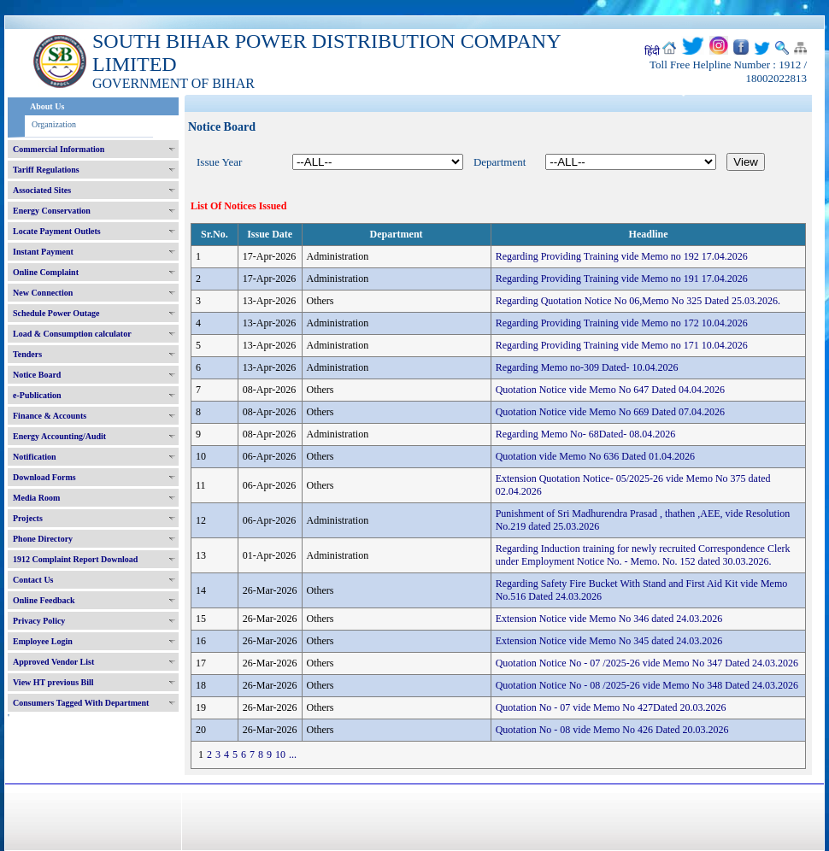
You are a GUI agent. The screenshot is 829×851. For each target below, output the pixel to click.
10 (280, 754)
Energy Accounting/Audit (59, 436)
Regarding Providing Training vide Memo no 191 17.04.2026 (622, 279)
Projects (28, 518)
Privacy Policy (39, 620)
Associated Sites (42, 190)
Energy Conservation (52, 210)
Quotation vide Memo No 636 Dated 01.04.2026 (595, 456)
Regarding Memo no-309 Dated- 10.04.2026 (587, 367)
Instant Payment (43, 251)
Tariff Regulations (46, 169)
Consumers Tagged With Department (81, 702)
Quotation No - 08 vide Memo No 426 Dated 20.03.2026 (612, 730)
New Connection (43, 292)
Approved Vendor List (53, 661)
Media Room (36, 497)
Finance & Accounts (49, 415)
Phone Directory (43, 538)
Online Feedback (44, 600)
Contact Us (33, 579)
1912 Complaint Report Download (75, 559)
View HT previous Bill (53, 682)
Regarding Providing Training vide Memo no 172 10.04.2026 (622, 323)
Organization (54, 124)
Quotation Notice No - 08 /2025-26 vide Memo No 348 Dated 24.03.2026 (647, 685)
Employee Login (43, 641)
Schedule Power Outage (56, 313)
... (293, 754)
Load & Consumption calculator (72, 333)
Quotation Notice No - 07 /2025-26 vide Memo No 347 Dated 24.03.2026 (647, 663)
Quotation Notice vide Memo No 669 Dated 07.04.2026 (610, 412)
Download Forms (44, 477)
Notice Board (37, 374)
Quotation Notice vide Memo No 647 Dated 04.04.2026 (610, 390)
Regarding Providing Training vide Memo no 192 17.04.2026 (622, 256)
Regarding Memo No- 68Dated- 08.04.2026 (586, 434)
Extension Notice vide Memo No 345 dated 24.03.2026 (609, 641)
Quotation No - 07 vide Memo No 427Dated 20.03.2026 (611, 707)
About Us (47, 106)
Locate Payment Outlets (57, 231)
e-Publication (37, 395)
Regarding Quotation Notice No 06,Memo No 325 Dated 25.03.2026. (638, 301)
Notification (34, 456)
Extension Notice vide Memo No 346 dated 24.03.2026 (609, 619)
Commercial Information (58, 149)
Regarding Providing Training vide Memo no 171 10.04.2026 (622, 345)
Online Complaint (46, 272)
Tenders (27, 354)
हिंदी (652, 51)
